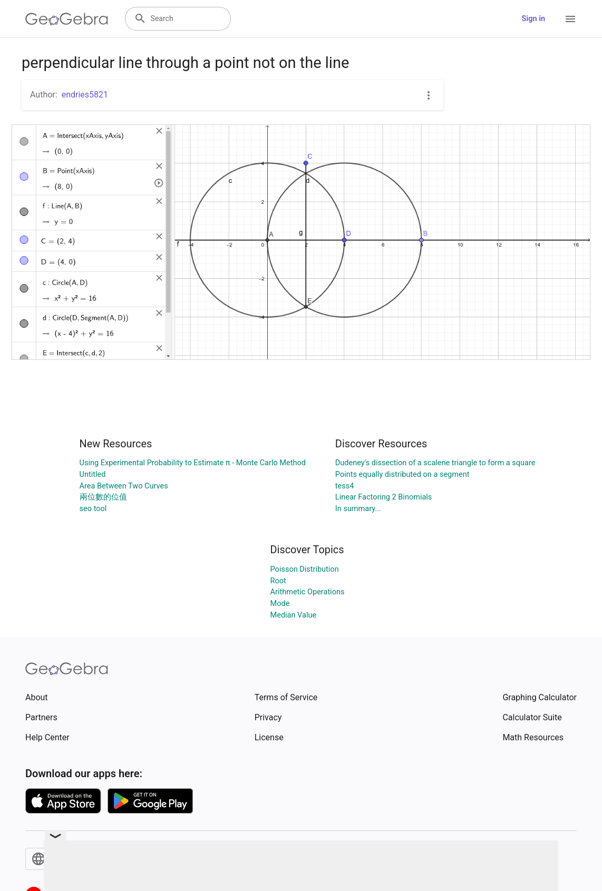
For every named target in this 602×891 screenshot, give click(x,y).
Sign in (533, 18)
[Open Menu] (570, 19)
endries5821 (85, 95)
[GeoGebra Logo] (66, 19)
